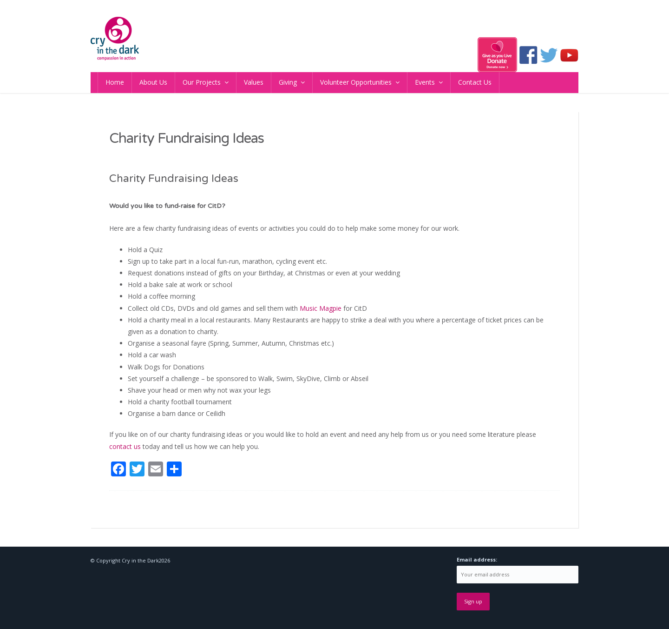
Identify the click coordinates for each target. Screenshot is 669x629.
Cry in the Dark (140, 560)
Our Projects (202, 82)
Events (425, 82)
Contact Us (475, 82)
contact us (125, 446)
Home (114, 82)
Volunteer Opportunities (356, 82)
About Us (153, 82)
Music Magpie (320, 308)
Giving (288, 82)
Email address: (477, 559)
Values (253, 82)
